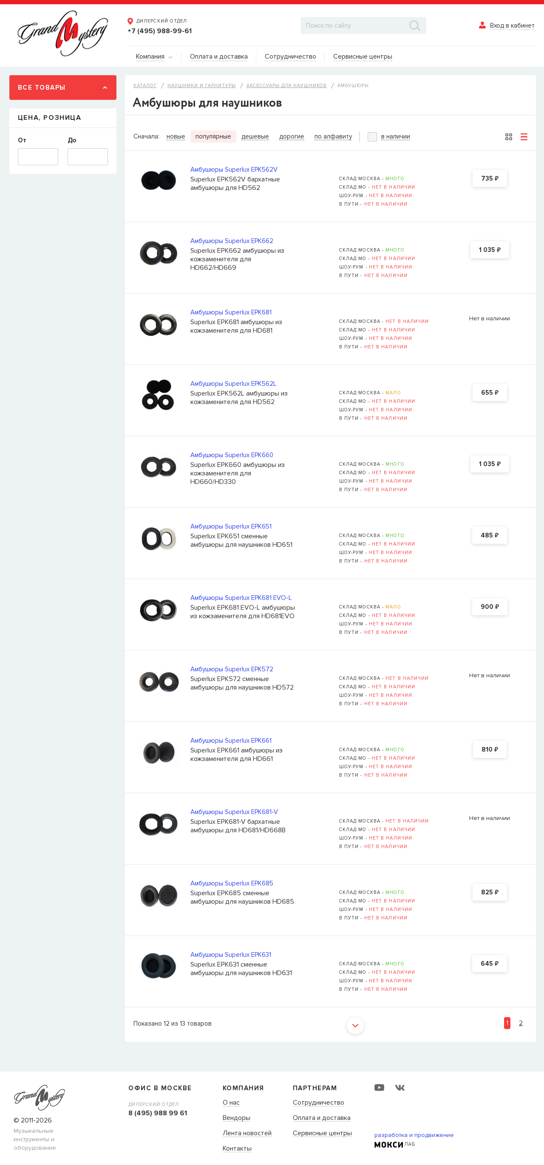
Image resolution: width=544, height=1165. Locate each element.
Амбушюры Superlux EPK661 (231, 740)
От (22, 140)
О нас (231, 1103)
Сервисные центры (322, 1133)
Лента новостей (247, 1133)
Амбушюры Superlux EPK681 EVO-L (241, 598)
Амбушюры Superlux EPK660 (231, 455)
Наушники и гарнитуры (201, 85)
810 (490, 750)
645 (490, 964)
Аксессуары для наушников (286, 85)
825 (490, 892)
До (72, 140)
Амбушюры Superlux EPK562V (234, 169)
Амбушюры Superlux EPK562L (233, 383)
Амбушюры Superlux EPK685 (231, 883)
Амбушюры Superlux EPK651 (231, 526)
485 (490, 535)
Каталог (145, 85)
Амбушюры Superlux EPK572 (231, 669)
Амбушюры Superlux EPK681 (231, 312)
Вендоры (236, 1118)
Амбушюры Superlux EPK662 (231, 241)
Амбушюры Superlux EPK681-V (234, 812)
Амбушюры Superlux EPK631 (230, 955)
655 (490, 393)
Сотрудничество (318, 1103)
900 (490, 607)
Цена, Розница (50, 117)
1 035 (490, 250)
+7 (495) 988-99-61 (160, 31)
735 (490, 179)
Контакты (237, 1148)
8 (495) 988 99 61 (157, 1113)
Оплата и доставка (322, 1118)
